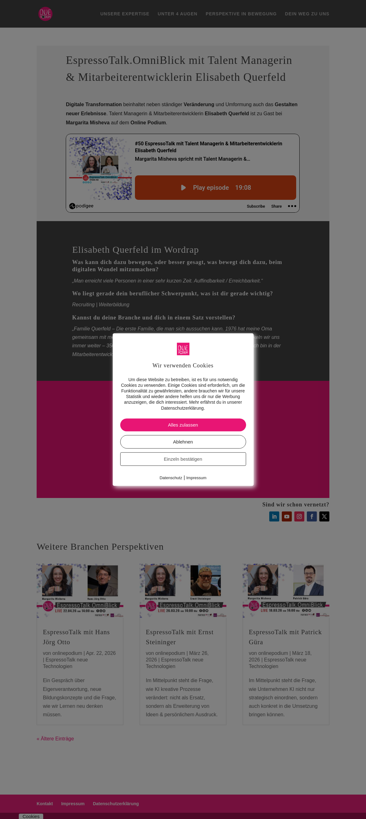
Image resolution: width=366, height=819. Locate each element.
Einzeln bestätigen (183, 459)
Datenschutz (171, 477)
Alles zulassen (183, 425)
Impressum (196, 477)
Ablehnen (183, 441)
